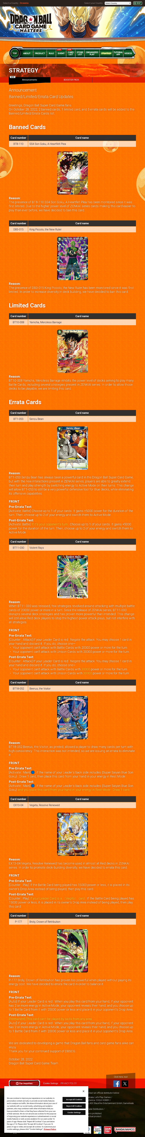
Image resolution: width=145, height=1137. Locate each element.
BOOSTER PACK (71, 80)
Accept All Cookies (74, 1100)
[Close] (83, 1091)
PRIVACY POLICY (69, 1083)
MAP (139, 3)
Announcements (23, 79)
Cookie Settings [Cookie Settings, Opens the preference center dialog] (74, 1113)
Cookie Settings (50, 1083)
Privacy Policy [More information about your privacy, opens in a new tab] (50, 1129)
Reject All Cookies (74, 1106)
